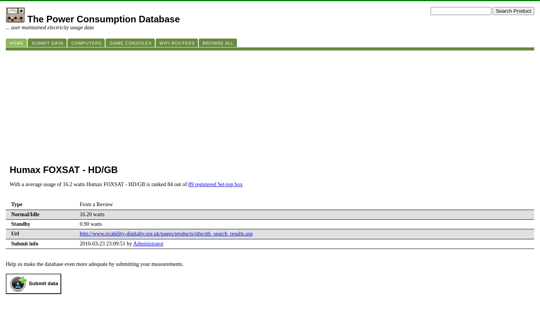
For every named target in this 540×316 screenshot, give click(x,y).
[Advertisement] (237, 104)
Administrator (148, 244)
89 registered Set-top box (215, 184)
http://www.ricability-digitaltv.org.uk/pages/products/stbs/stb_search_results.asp (166, 234)
